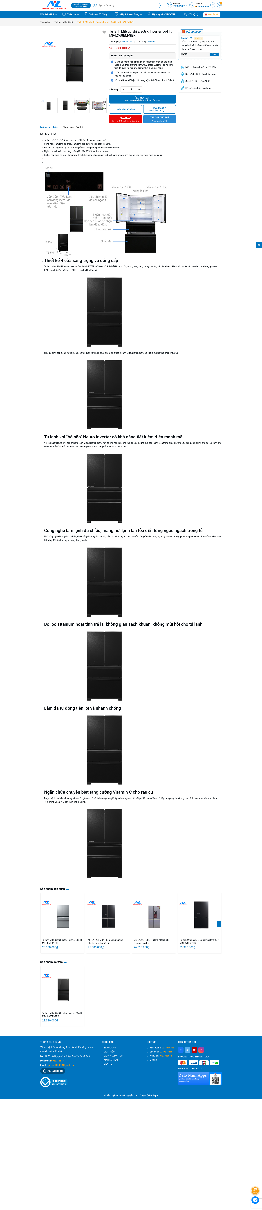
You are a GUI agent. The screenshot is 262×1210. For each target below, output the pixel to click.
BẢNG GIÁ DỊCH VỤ (113, 1056)
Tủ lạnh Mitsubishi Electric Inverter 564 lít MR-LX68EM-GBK (62, 1015)
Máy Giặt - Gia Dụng (128, 14)
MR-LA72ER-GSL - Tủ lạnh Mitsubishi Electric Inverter (151, 941)
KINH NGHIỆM (111, 1060)
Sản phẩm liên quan (52, 888)
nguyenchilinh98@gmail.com (61, 1065)
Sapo (155, 1095)
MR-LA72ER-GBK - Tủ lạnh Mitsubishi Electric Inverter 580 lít (105, 941)
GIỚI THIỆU (109, 1051)
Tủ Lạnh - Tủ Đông (97, 14)
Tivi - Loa (70, 14)
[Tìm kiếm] (96, 5)
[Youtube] (194, 1050)
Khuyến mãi (212, 14)
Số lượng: (114, 89)
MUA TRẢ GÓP (159, 109)
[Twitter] (187, 1050)
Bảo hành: (161, 1051)
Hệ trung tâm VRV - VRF (162, 14)
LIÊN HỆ (108, 1064)
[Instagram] (201, 1050)
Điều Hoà (48, 14)
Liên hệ (153, 1060)
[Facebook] (181, 1050)
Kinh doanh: (162, 1047)
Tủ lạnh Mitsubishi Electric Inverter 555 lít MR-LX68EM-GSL (62, 941)
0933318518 (180, 6)
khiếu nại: (161, 1056)
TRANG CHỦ (110, 1047)
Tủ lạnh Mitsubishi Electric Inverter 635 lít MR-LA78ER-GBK (199, 941)
